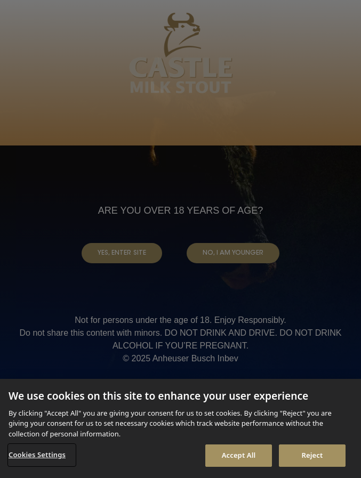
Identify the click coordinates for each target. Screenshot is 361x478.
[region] (180, 428)
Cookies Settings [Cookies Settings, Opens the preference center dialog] (37, 454)
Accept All (239, 455)
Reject (312, 455)
